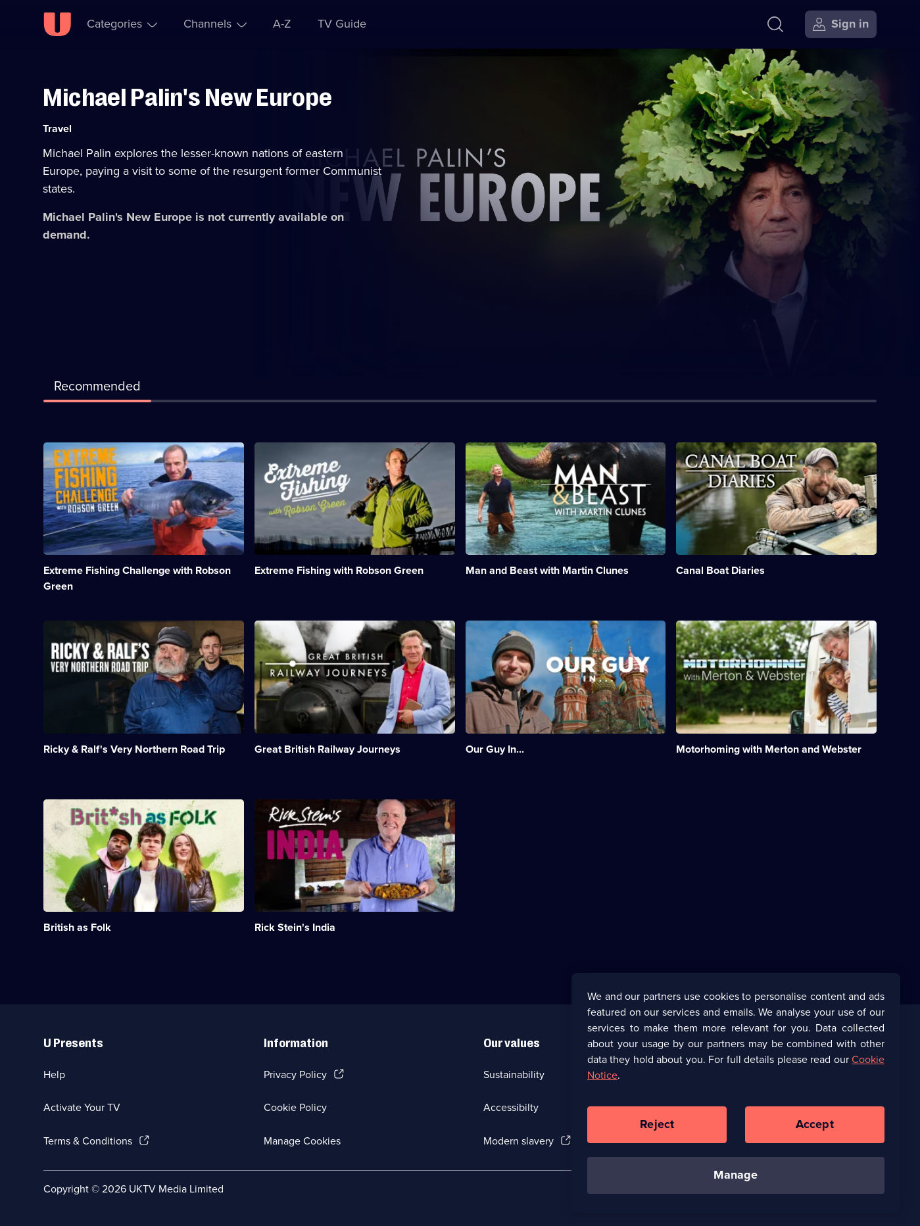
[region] (735, 1097)
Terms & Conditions (87, 1140)
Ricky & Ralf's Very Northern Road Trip (134, 749)
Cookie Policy (295, 1107)
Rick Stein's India (294, 927)
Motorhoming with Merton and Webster (768, 749)
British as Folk (77, 927)
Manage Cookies (302, 1140)
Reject (657, 1128)
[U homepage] (57, 24)
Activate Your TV (81, 1107)
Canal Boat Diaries (720, 570)
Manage (736, 1179)
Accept (815, 1128)
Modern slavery (518, 1140)
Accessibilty (511, 1107)
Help (54, 1074)
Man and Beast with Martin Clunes (547, 570)
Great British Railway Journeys (327, 749)
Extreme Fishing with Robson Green (339, 570)
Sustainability (514, 1074)
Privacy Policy (295, 1074)
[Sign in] (841, 24)
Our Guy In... (495, 749)
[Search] (778, 24)
